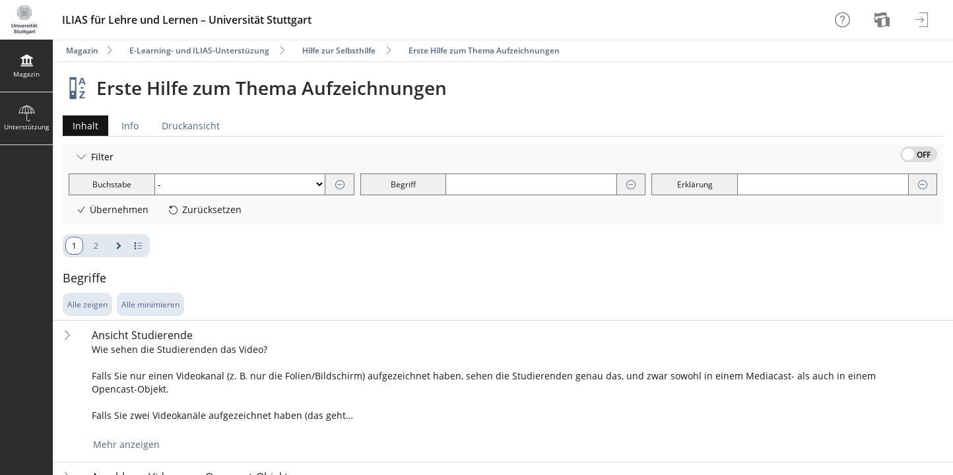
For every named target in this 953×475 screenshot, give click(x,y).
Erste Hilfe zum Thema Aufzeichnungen (484, 50)
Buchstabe (111, 184)
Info (130, 125)
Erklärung (695, 184)
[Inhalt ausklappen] (67, 335)
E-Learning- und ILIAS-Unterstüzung (199, 50)
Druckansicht (191, 125)
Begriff (403, 184)
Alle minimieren (150, 304)
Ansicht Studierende (142, 335)
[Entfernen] (340, 185)
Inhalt (80, 125)
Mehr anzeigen (126, 444)
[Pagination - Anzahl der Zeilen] (138, 246)
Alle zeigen (87, 304)
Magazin (82, 50)
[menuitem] (884, 20)
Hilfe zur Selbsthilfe (339, 50)
